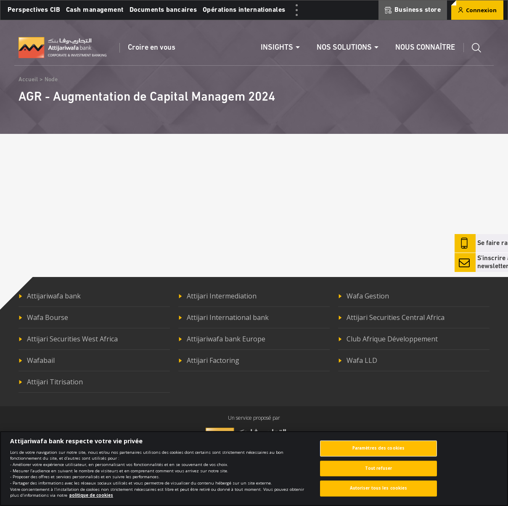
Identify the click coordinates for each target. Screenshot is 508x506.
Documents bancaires (163, 10)
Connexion (477, 10)
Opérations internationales (244, 10)
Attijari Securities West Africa (72, 339)
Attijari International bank (228, 317)
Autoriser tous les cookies (378, 494)
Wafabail (41, 360)
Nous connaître (425, 48)
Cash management (95, 10)
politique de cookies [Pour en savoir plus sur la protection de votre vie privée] (91, 500)
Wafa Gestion (368, 296)
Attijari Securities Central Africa (395, 317)
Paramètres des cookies (378, 453)
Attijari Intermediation (222, 296)
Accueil (28, 80)
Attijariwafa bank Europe (226, 339)
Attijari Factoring (213, 360)
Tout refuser (378, 474)
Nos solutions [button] (344, 48)
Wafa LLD (362, 360)
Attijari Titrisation (55, 381)
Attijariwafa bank (54, 296)
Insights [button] (277, 48)
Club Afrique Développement (392, 339)
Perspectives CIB (34, 10)
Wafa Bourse (47, 317)
